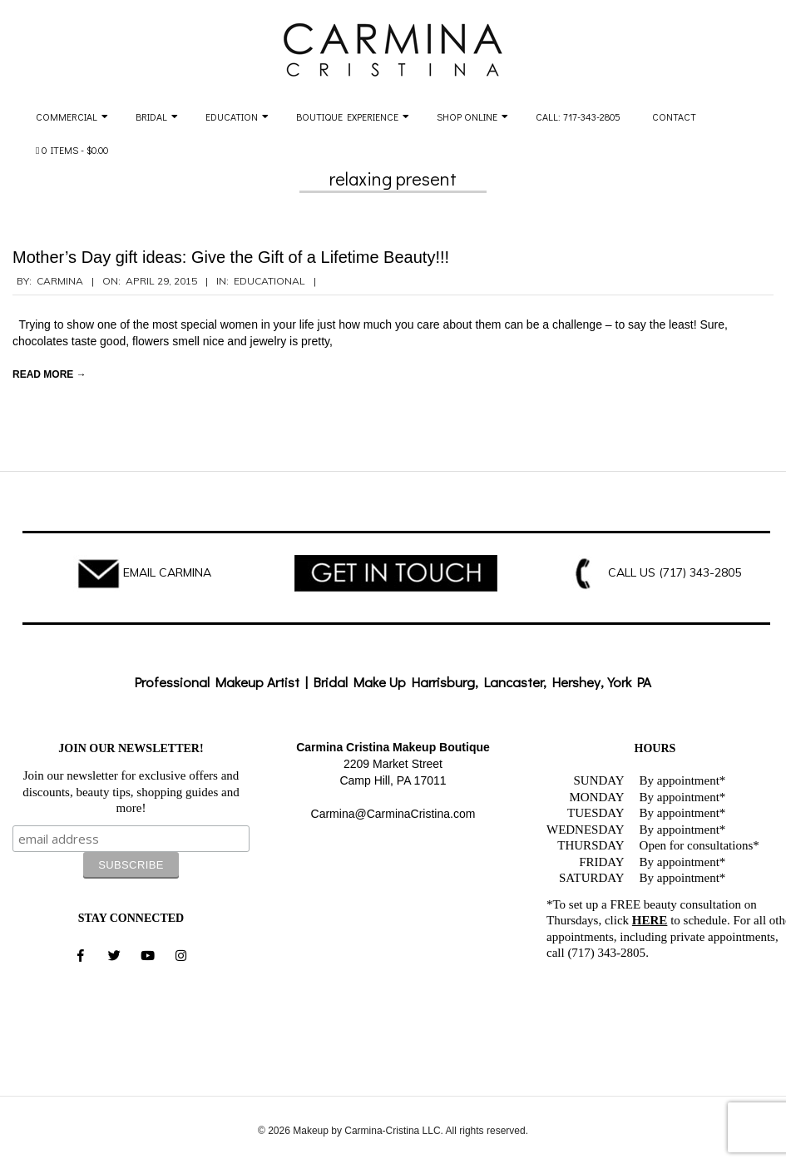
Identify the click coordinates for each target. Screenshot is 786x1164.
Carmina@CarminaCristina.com (393, 813)
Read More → (49, 374)
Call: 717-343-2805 (578, 116)
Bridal (151, 116)
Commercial (66, 116)
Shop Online (467, 116)
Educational (269, 281)
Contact (674, 116)
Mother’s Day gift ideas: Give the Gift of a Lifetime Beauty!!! (230, 257)
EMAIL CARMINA (167, 572)
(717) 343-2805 (700, 572)
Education (231, 116)
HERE (650, 920)
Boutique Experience (347, 116)
